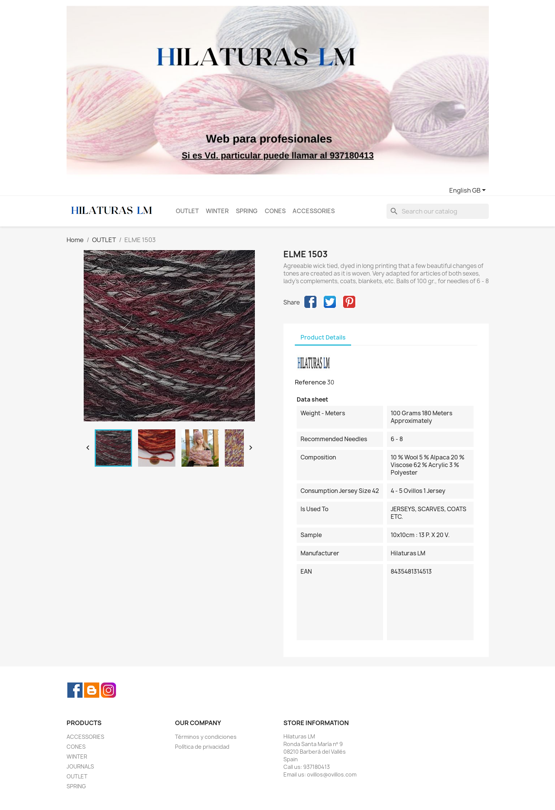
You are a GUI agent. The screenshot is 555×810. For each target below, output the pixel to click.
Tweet (329, 301)
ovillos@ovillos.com (331, 774)
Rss (91, 690)
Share (310, 301)
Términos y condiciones (206, 736)
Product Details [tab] (323, 337)
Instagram (108, 690)
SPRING (247, 211)
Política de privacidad (202, 746)
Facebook (75, 690)
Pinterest (349, 301)
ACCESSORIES (314, 211)
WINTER (217, 211)
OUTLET (187, 211)
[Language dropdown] (468, 190)
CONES (275, 211)
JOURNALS (80, 766)
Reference (310, 382)
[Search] (437, 211)
